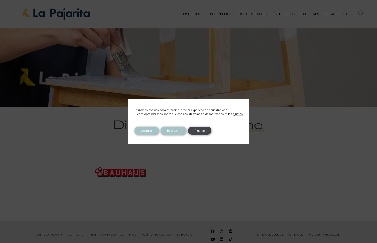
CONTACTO (331, 14)
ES (347, 14)
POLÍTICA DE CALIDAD (156, 234)
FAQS (315, 14)
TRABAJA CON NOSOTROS (106, 234)
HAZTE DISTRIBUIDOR (253, 14)
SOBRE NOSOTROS (221, 14)
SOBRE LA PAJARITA (49, 234)
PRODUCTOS (194, 14)
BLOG (303, 14)
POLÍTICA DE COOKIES (268, 234)
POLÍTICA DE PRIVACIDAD (303, 234)
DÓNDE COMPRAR (283, 14)
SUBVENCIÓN (185, 234)
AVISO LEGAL (331, 234)
